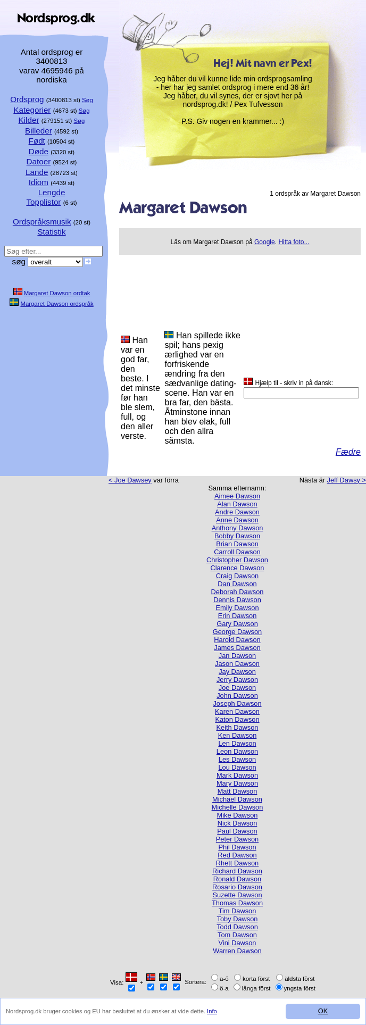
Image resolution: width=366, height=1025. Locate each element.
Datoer (39, 161)
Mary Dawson (237, 783)
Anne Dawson (237, 520)
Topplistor (43, 201)
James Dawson (237, 648)
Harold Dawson (237, 640)
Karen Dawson (237, 711)
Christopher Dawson (237, 560)
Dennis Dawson (237, 600)
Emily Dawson (237, 608)
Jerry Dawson (237, 680)
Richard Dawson (237, 871)
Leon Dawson (237, 751)
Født (37, 140)
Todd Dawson (237, 927)
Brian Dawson (237, 544)
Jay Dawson (237, 672)
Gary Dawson (237, 624)
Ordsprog (27, 99)
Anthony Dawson (237, 528)
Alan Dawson (237, 504)
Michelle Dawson (237, 807)
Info (212, 1011)
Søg (87, 100)
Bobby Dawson (237, 536)
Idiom (38, 182)
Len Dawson (237, 743)
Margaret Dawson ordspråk (56, 304)
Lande (37, 172)
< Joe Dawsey (130, 480)
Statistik (51, 231)
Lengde (51, 192)
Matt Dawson (237, 791)
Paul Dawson (237, 831)
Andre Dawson (237, 512)
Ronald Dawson (237, 879)
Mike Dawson (237, 815)
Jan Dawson (237, 656)
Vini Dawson (237, 943)
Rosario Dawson (237, 887)
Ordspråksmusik (42, 221)
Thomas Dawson (237, 903)
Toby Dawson (237, 919)
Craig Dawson (237, 576)
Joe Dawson (237, 687)
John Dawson (237, 695)
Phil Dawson (237, 847)
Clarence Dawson (237, 568)
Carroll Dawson (237, 552)
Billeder (38, 130)
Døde (38, 151)
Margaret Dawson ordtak (57, 293)
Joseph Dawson (237, 703)
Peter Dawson (237, 839)
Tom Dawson (237, 935)
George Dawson (237, 632)
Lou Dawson (237, 767)
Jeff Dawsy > (346, 480)
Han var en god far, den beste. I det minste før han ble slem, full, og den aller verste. (140, 388)
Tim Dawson (237, 911)
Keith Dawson (238, 727)
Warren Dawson (237, 951)
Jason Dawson (237, 664)
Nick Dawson (237, 823)
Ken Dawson (237, 735)
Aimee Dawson (237, 496)
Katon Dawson (237, 719)
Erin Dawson (237, 616)
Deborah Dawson (237, 592)
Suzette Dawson (237, 895)
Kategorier (32, 109)
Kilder (29, 119)
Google (264, 242)
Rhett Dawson (237, 863)
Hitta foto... (293, 242)
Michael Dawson (237, 799)
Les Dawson (237, 759)
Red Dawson (237, 855)
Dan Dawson (237, 584)
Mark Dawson (237, 775)
